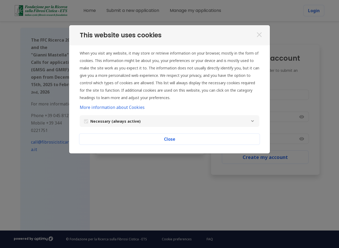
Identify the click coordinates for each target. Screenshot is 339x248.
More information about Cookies (112, 107)
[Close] (259, 34)
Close (169, 139)
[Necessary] (252, 121)
